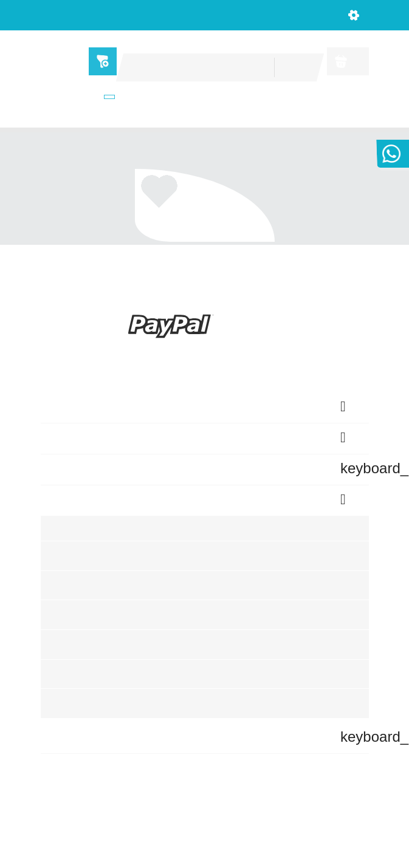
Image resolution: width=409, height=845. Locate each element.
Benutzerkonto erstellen (100, 628)
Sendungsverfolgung (93, 568)
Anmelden (69, 598)
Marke (169, 217)
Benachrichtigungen (91, 689)
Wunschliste (74, 659)
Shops (96, 97)
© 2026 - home (204, 828)
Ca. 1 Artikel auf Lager (194, 229)
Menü (99, 61)
